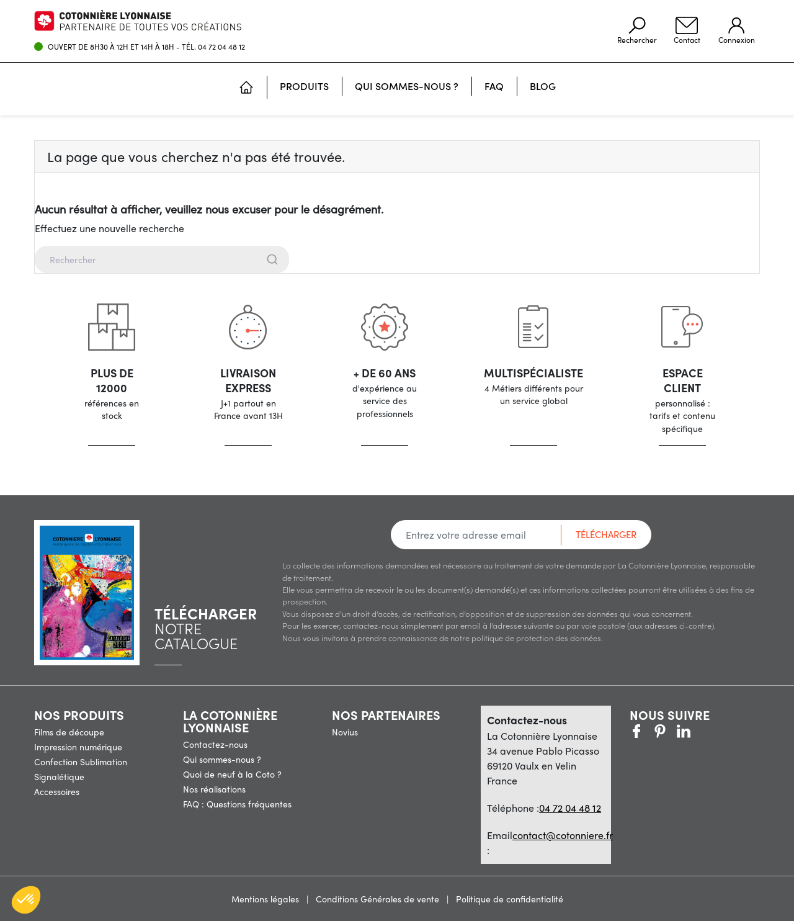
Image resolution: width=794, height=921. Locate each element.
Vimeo (683, 731)
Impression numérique (78, 746)
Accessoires (56, 791)
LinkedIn (707, 731)
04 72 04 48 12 (221, 46)
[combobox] (397, 259)
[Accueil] (246, 89)
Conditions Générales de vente (379, 898)
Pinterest (660, 731)
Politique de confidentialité (509, 898)
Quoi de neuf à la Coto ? (232, 774)
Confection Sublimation (80, 761)
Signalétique (59, 776)
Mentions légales (266, 898)
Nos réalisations (214, 788)
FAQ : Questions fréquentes (237, 803)
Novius (345, 731)
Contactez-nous (215, 744)
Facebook (636, 731)
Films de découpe (69, 731)
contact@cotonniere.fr (562, 835)
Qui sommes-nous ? (222, 759)
